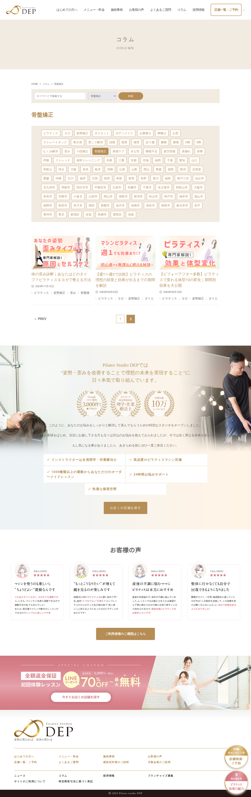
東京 (61, 214)
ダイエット (102, 133)
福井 (83, 178)
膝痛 (176, 142)
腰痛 (164, 142)
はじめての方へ (24, 756)
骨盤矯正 (100, 151)
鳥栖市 (102, 214)
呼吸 (46, 160)
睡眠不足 (151, 151)
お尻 (175, 133)
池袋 (131, 214)
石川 (71, 178)
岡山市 (108, 196)
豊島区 (117, 214)
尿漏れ (186, 151)
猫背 (136, 142)
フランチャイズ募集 (161, 775)
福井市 (183, 196)
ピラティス (50, 133)
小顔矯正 (82, 151)
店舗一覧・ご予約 (25, 762)
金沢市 (120, 205)
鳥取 (119, 178)
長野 (143, 178)
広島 (95, 178)
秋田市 (62, 205)
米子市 (78, 205)
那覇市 (105, 205)
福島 (168, 178)
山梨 (134, 169)
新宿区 (75, 214)
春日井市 (182, 205)
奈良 (86, 169)
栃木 (98, 169)
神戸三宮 (183, 178)
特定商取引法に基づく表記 (76, 781)
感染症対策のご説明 (116, 762)
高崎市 (135, 205)
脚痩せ (161, 133)
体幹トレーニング (88, 160)
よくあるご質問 (69, 762)
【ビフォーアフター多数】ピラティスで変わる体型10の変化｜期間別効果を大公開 (189, 280)
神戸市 (168, 196)
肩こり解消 (95, 142)
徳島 (171, 169)
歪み (67, 151)
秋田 (107, 178)
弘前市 (117, 187)
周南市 (65, 187)
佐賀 (89, 214)
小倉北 (78, 196)
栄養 (200, 151)
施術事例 (109, 756)
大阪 (73, 169)
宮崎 (110, 169)
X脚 (198, 142)
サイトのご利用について (30, 781)
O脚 (187, 142)
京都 (133, 160)
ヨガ (67, 133)
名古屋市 (164, 187)
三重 (121, 160)
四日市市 (82, 187)
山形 (122, 169)
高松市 (150, 205)
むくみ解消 (50, 151)
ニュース (19, 775)
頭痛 (112, 142)
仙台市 (199, 178)
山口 (194, 160)
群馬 (131, 178)
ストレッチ (62, 160)
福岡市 (47, 205)
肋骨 (124, 142)
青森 (159, 169)
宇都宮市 (100, 187)
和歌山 (47, 169)
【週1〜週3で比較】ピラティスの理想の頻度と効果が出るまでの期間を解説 (125, 280)
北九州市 (49, 187)
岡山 (146, 169)
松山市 (153, 196)
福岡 (158, 160)
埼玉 (61, 169)
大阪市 (198, 187)
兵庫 (109, 160)
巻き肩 (77, 142)
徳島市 (123, 196)
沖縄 (58, 178)
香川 (156, 178)
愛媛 (46, 178)
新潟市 (138, 196)
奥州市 (47, 214)
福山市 (198, 196)
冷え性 (135, 151)
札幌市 (132, 187)
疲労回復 (170, 151)
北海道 (196, 169)
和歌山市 (182, 187)
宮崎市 (62, 196)
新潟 (183, 169)
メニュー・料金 (69, 756)
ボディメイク (124, 133)
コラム (63, 775)
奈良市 (47, 196)
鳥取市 (165, 205)
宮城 (146, 160)
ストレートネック (55, 142)
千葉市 (147, 187)
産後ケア (118, 151)
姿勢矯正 (82, 133)
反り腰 (150, 142)
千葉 (170, 160)
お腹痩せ (145, 133)
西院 (92, 205)
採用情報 (109, 775)
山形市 (93, 196)
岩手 (197, 205)
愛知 (182, 160)
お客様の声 (155, 756)
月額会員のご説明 (159, 762)
